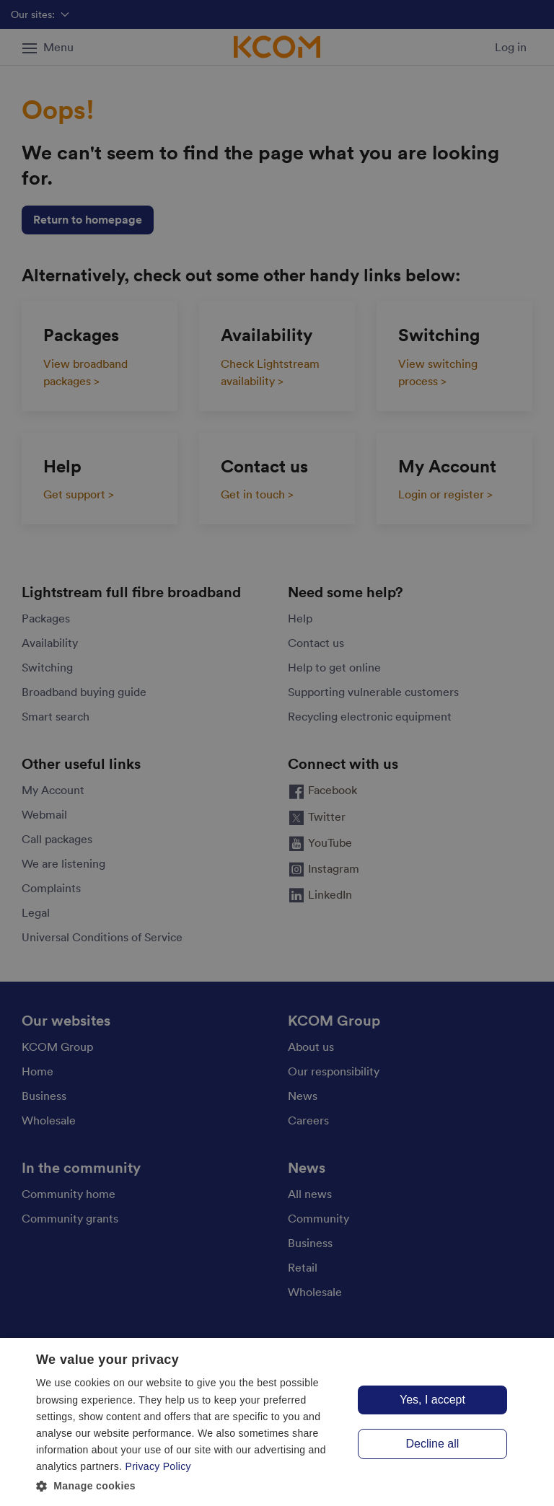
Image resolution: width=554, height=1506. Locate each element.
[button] (190, 1486)
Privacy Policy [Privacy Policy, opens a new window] (158, 1466)
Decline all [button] (433, 1443)
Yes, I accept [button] (432, 1399)
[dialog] (277, 1422)
